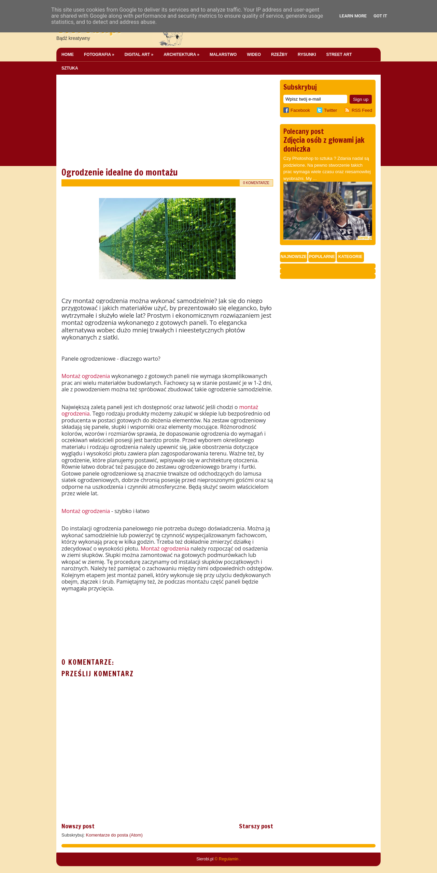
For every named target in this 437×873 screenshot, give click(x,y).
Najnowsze (294, 256)
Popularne (322, 256)
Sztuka (69, 68)
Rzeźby (279, 54)
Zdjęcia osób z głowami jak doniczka (324, 144)
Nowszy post (78, 826)
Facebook (296, 110)
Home (67, 54)
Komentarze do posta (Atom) (114, 835)
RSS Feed (362, 110)
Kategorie (350, 256)
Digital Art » (139, 54)
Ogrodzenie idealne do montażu (119, 172)
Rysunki (307, 54)
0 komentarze (256, 183)
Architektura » (181, 54)
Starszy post (256, 826)
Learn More (353, 15)
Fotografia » (99, 54)
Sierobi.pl (204, 859)
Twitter (330, 110)
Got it (380, 15)
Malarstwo (223, 54)
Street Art (339, 54)
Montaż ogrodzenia (85, 376)
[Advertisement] (112, 122)
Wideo (254, 54)
